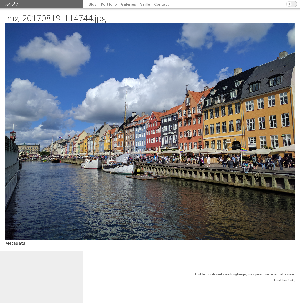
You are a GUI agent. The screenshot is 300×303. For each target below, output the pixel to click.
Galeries (128, 4)
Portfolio (109, 4)
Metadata (15, 243)
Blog (92, 4)
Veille (145, 4)
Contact (161, 4)
